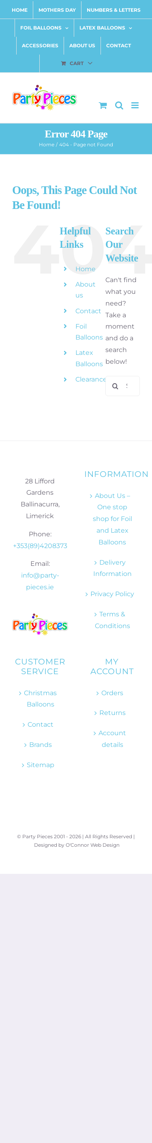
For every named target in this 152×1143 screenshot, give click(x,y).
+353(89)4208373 (40, 546)
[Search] (115, 386)
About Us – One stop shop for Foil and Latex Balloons (112, 519)
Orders (112, 693)
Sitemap (40, 765)
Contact (88, 311)
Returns (112, 713)
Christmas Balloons (40, 699)
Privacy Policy (112, 594)
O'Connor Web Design (93, 845)
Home (85, 269)
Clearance (91, 379)
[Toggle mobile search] (119, 105)
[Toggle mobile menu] (135, 105)
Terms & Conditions (112, 620)
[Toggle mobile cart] (103, 105)
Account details (112, 739)
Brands (40, 745)
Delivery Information (112, 568)
